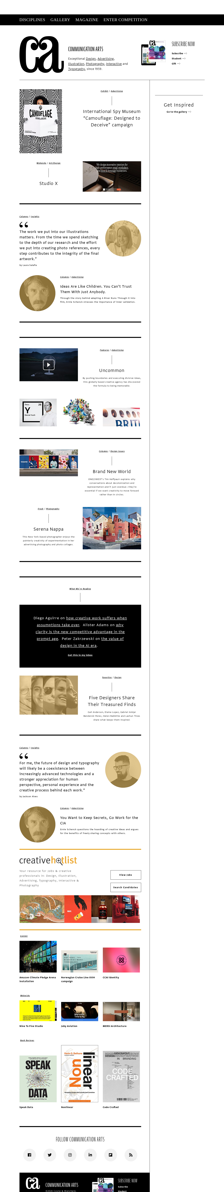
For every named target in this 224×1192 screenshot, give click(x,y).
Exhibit (104, 91)
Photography (95, 64)
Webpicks (41, 163)
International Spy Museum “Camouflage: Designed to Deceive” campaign (112, 118)
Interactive (114, 64)
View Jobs (125, 875)
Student (179, 58)
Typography (76, 69)
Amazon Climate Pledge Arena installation (37, 979)
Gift (176, 63)
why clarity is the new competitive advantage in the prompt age (80, 632)
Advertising (106, 59)
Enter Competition (126, 19)
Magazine (87, 19)
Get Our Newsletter (174, 30)
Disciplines (32, 19)
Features (104, 350)
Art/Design (55, 163)
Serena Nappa (49, 529)
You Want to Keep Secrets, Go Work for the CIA (99, 820)
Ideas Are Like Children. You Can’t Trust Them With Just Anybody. (96, 289)
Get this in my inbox (80, 655)
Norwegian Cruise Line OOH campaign (78, 979)
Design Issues (117, 451)
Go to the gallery (179, 111)
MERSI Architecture (115, 1026)
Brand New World (112, 471)
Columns (23, 216)
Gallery (60, 19)
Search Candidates (125, 887)
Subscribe (152, 30)
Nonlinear (67, 1107)
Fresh (41, 509)
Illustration (76, 64)
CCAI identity (111, 977)
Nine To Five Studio (31, 1026)
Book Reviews (27, 1040)
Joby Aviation (69, 1026)
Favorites (107, 677)
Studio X (48, 183)
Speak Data (26, 1107)
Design (91, 59)
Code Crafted (111, 1107)
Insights (35, 216)
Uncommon (111, 370)
